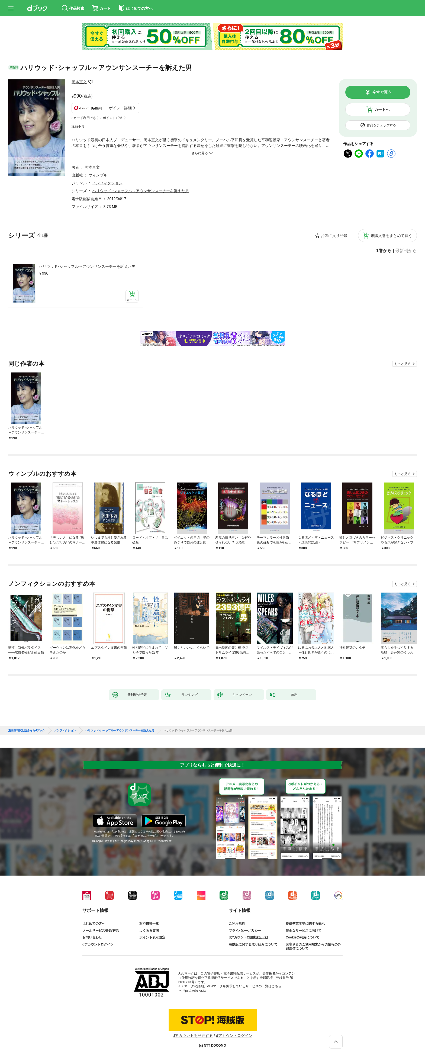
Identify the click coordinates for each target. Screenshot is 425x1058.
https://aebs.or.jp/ (194, 990)
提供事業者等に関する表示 (305, 923)
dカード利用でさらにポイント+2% (97, 118)
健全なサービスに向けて (303, 930)
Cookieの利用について (302, 937)
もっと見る (402, 364)
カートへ (381, 109)
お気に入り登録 (334, 235)
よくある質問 (149, 930)
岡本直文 (79, 82)
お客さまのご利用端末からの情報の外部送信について (313, 947)
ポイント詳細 (120, 108)
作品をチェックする (381, 125)
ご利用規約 (237, 923)
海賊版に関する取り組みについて (253, 944)
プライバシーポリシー (245, 930)
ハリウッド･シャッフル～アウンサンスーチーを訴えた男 (87, 266)
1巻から (384, 251)
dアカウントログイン (98, 944)
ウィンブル (97, 175)
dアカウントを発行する (193, 1035)
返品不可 (78, 126)
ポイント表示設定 (152, 937)
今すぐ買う (381, 92)
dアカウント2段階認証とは (248, 937)
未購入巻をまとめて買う (391, 235)
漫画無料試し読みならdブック (26, 730)
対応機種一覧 (149, 923)
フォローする (90, 82)
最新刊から (406, 251)
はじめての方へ (93, 923)
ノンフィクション (107, 183)
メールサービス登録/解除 (100, 930)
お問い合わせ (92, 937)
